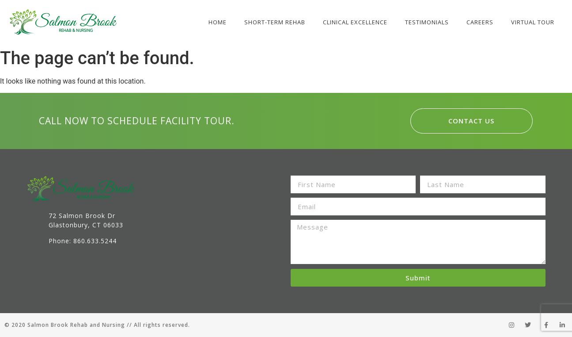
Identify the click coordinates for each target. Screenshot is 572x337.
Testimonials (427, 22)
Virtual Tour (532, 22)
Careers (479, 22)
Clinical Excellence (355, 22)
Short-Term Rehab (274, 22)
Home (217, 22)
